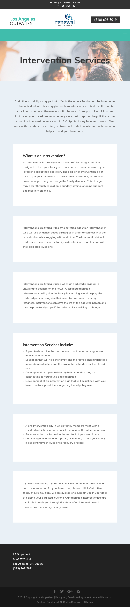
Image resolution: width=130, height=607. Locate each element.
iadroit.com (90, 597)
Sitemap (89, 602)
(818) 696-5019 (105, 20)
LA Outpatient (21, 554)
